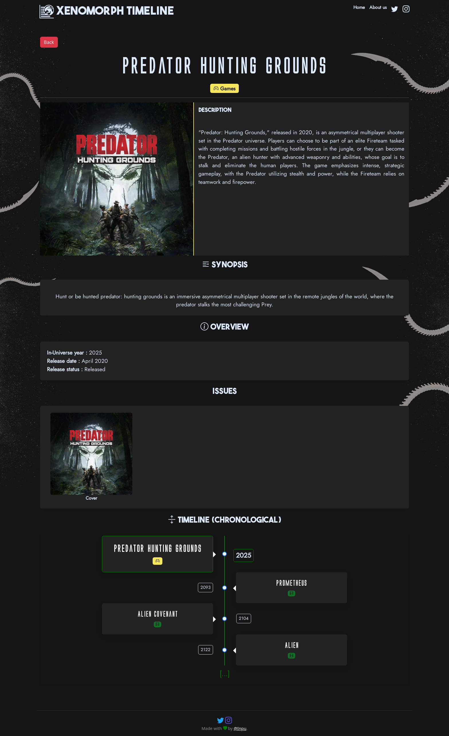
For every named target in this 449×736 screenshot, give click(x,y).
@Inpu (240, 728)
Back (49, 42)
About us (378, 7)
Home (359, 7)
